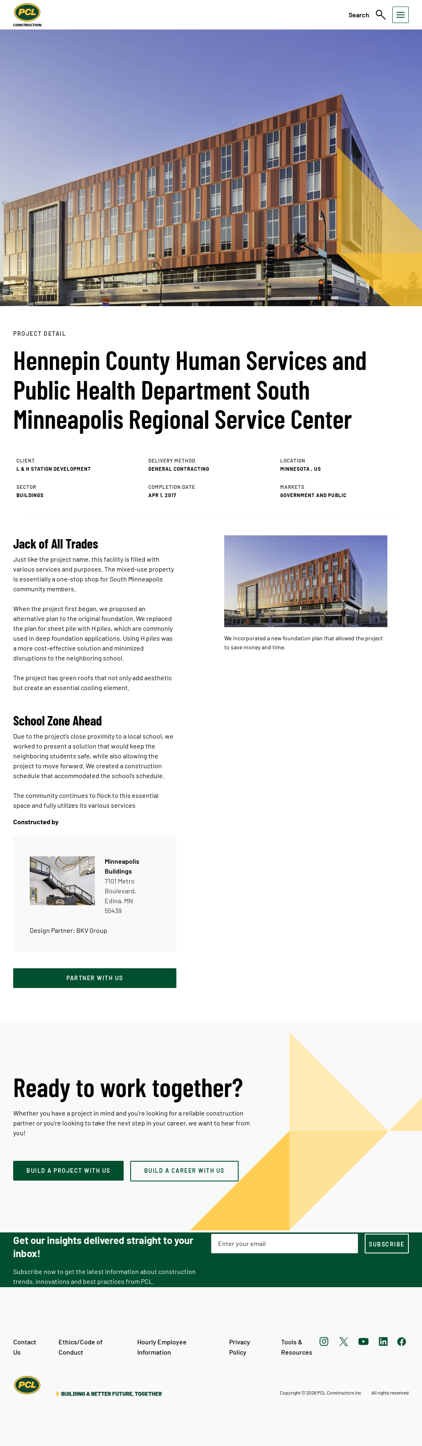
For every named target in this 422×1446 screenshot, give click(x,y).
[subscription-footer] (387, 1243)
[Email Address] (284, 1243)
